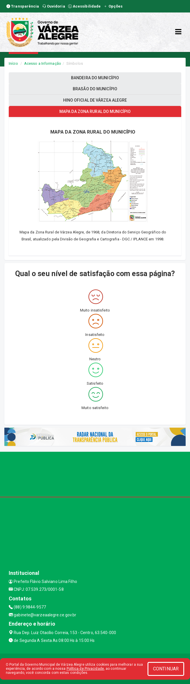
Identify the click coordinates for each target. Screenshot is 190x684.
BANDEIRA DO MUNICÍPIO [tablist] (95, 77)
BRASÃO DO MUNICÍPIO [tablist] (95, 89)
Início (13, 63)
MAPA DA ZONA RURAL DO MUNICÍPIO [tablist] (95, 111)
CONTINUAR (166, 669)
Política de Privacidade (85, 669)
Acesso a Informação (42, 63)
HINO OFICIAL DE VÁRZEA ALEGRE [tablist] (95, 100)
